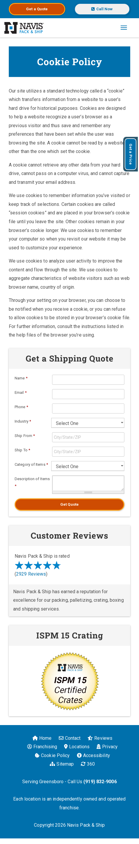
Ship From (25, 435)
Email (21, 392)
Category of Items (31, 464)
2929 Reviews (31, 574)
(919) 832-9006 (99, 781)
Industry (23, 421)
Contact (70, 738)
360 (88, 764)
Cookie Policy (52, 755)
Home (42, 738)
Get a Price (130, 154)
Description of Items (32, 482)
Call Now (102, 9)
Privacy (107, 746)
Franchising (42, 746)
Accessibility (93, 755)
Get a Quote (37, 9)
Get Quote (69, 504)
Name (21, 378)
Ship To (22, 450)
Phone (21, 407)
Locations (77, 746)
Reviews (99, 738)
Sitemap (62, 764)
